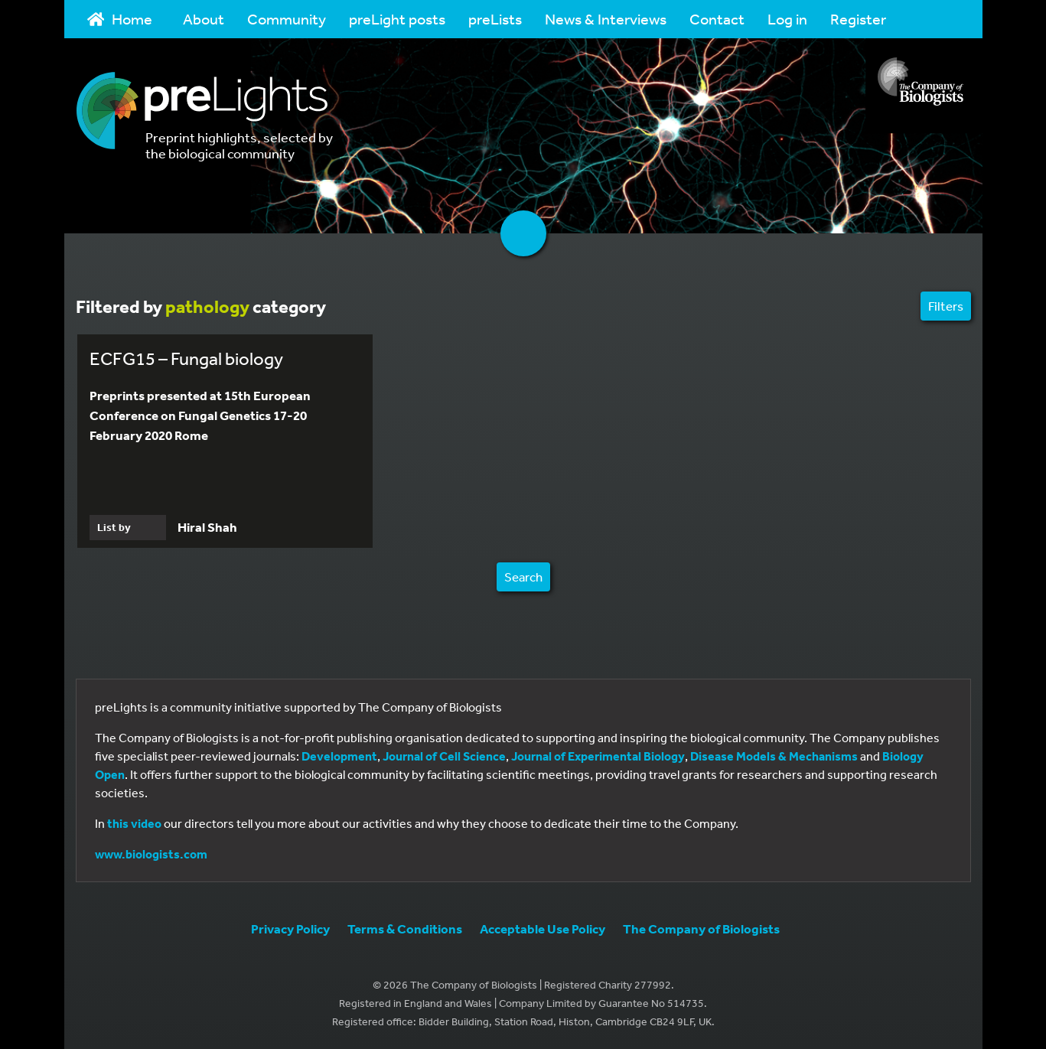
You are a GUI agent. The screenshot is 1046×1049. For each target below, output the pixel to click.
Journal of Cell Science (444, 756)
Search (523, 576)
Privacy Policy (290, 928)
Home (120, 19)
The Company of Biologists (701, 928)
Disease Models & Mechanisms (774, 756)
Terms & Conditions (404, 928)
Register (858, 19)
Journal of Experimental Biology (598, 756)
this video (134, 823)
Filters (945, 306)
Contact (717, 19)
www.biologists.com (151, 854)
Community (286, 19)
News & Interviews (605, 19)
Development (339, 756)
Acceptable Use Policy (542, 928)
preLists (495, 19)
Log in (787, 19)
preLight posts (397, 19)
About (203, 19)
